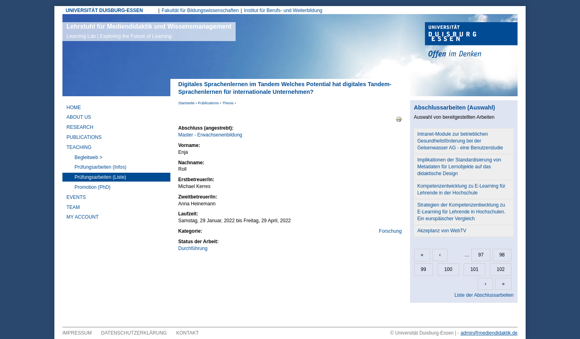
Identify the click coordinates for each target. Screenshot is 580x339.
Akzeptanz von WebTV (441, 231)
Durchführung (193, 248)
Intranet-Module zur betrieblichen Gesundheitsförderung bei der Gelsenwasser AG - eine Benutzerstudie (460, 141)
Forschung (390, 231)
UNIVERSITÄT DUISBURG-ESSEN (104, 10)
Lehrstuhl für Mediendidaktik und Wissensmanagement (149, 31)
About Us (78, 117)
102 (501, 269)
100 (448, 269)
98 (502, 255)
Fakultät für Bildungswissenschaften (200, 10)
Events (76, 197)
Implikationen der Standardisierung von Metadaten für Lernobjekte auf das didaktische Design (459, 166)
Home (73, 107)
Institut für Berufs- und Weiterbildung (283, 10)
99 (423, 269)
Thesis (228, 103)
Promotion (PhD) (92, 187)
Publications (208, 103)
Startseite (186, 103)
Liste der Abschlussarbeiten (484, 295)
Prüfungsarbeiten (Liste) (100, 177)
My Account (82, 217)
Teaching (78, 147)
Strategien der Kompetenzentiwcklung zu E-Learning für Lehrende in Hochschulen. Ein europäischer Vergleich (461, 211)
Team (73, 207)
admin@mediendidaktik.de (489, 333)
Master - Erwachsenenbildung (210, 135)
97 (480, 255)
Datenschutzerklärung (134, 333)
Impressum (77, 333)
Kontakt (187, 333)
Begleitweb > (88, 157)
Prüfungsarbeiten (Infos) (100, 167)
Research (79, 127)
